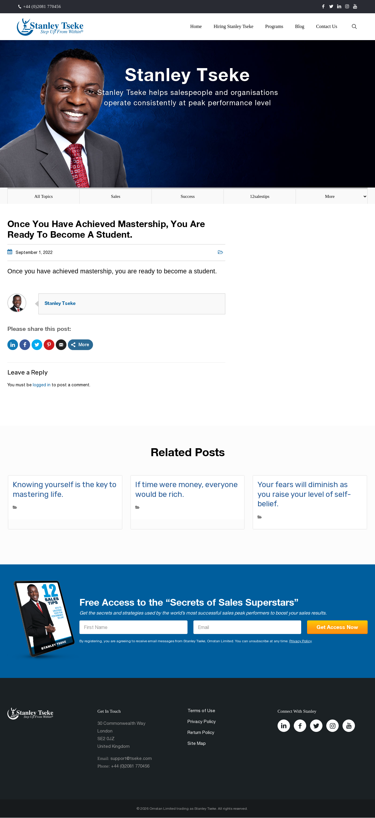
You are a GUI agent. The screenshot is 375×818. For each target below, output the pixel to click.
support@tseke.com (131, 758)
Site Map (196, 743)
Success (188, 196)
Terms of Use (201, 710)
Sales (115, 196)
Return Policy (200, 732)
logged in (41, 384)
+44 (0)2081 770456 (42, 6)
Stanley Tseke (60, 303)
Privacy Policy (300, 641)
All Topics (43, 196)
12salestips (260, 196)
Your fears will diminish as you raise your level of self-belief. (304, 494)
